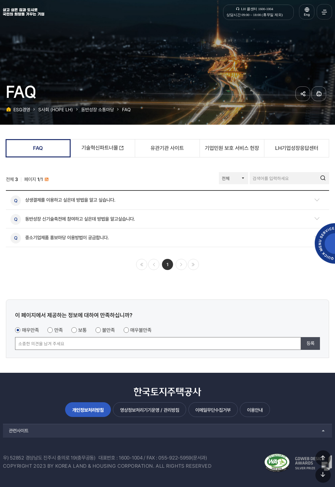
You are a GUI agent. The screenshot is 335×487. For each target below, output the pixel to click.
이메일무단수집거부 (213, 410)
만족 (58, 330)
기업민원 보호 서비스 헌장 (232, 148)
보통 (82, 330)
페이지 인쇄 (318, 93)
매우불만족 (140, 330)
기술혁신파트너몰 (99, 148)
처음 (141, 264)
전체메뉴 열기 (324, 12)
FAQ (126, 109)
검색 (323, 178)
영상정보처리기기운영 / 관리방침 (149, 410)
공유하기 (302, 93)
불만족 (108, 330)
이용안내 (255, 410)
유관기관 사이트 (167, 148)
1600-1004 (131, 458)
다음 (181, 264)
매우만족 (30, 330)
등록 (310, 343)
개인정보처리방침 (88, 410)
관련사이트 (18, 430)
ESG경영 (21, 109)
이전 (153, 264)
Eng (307, 14)
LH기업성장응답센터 (296, 148)
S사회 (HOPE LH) (55, 109)
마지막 (193, 264)
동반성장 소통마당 (97, 109)
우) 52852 (13, 458)
